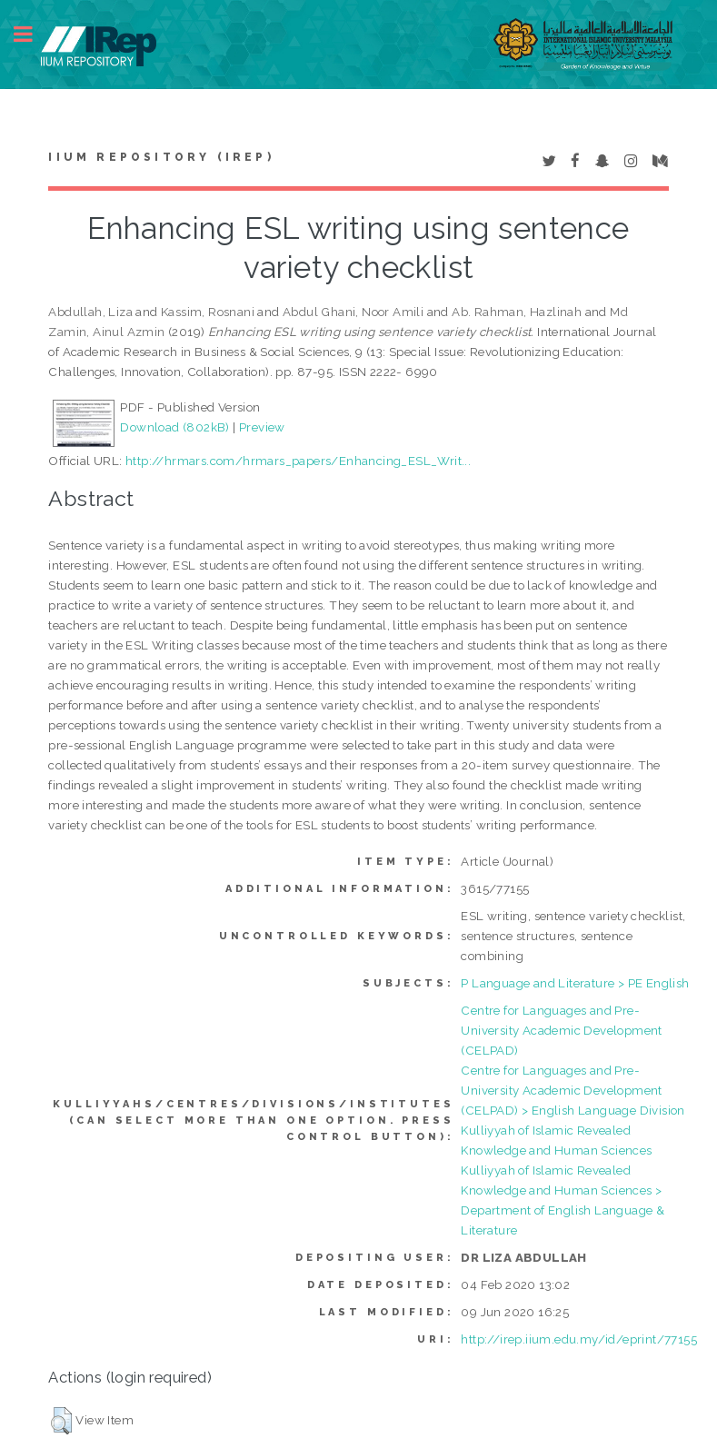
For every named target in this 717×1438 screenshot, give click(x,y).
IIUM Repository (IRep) (161, 157)
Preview (262, 427)
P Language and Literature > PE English (575, 983)
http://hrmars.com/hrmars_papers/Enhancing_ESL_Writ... (298, 460)
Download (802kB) (174, 427)
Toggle (32, 34)
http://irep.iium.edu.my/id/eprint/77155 (579, 1339)
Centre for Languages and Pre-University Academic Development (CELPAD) (561, 1030)
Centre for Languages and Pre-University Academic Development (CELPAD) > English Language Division (572, 1090)
